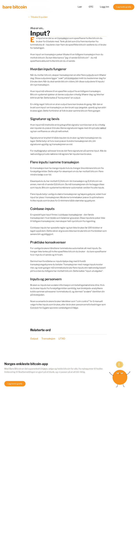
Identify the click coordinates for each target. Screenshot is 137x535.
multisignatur (40, 151)
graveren (74, 218)
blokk (53, 218)
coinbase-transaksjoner (70, 214)
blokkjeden (72, 78)
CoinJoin (34, 308)
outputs (90, 75)
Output (34, 338)
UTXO (61, 338)
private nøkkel (99, 128)
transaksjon (63, 38)
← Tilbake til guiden (38, 17)
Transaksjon (48, 338)
